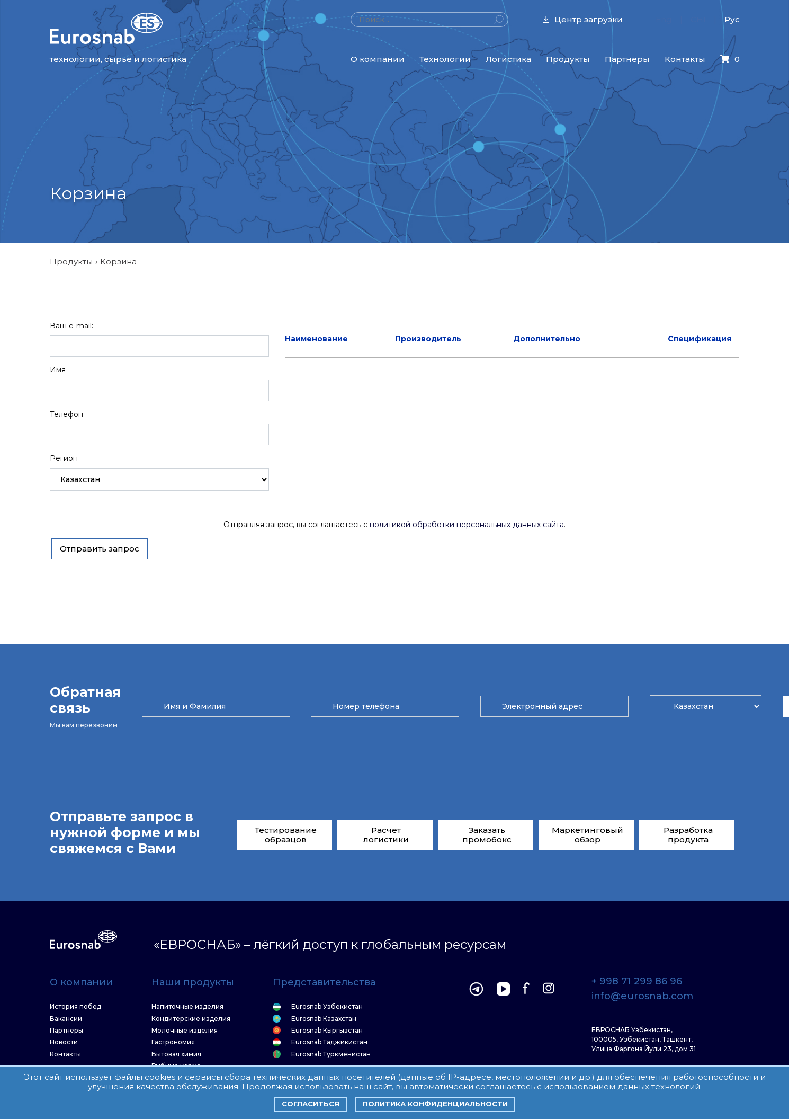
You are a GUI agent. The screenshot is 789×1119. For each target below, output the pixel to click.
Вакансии (66, 1019)
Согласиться (310, 1103)
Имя (58, 370)
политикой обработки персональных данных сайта (467, 524)
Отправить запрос (99, 549)
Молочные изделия (184, 1030)
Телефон (66, 414)
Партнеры (627, 59)
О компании (378, 59)
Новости (64, 1042)
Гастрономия (173, 1042)
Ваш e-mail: (71, 326)
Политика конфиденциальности (435, 1103)
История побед (75, 1006)
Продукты (568, 59)
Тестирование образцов (286, 835)
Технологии (445, 59)
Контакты (685, 59)
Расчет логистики (386, 835)
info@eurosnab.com (642, 996)
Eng (664, 19)
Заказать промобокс (487, 835)
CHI (698, 19)
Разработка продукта (688, 835)
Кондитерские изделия (190, 1019)
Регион (64, 458)
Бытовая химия (176, 1054)
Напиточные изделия (187, 1006)
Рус (732, 19)
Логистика (508, 59)
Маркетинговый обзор (587, 835)
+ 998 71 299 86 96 (636, 982)
